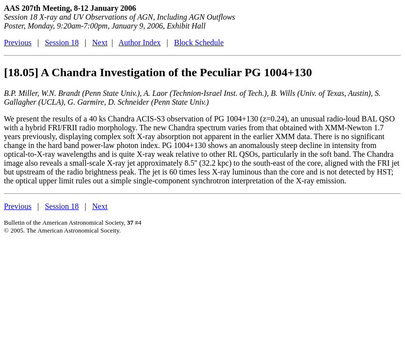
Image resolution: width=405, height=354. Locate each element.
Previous (17, 42)
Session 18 (62, 42)
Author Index (140, 42)
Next (99, 42)
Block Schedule (199, 42)
